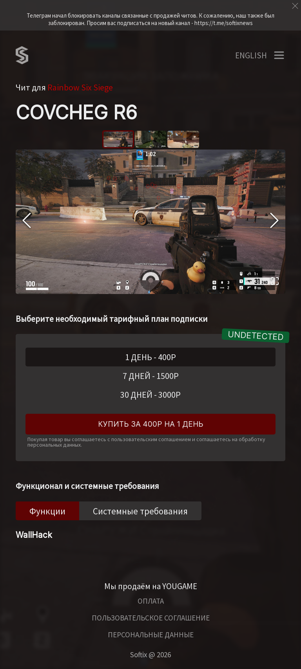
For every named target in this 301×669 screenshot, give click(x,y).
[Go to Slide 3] (183, 139)
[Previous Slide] (27, 221)
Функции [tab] (47, 511)
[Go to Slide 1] (118, 139)
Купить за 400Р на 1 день (150, 424)
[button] (150, 222)
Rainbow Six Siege (80, 87)
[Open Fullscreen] (274, 282)
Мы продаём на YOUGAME (150, 586)
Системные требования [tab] (140, 511)
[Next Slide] (274, 221)
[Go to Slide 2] (151, 139)
